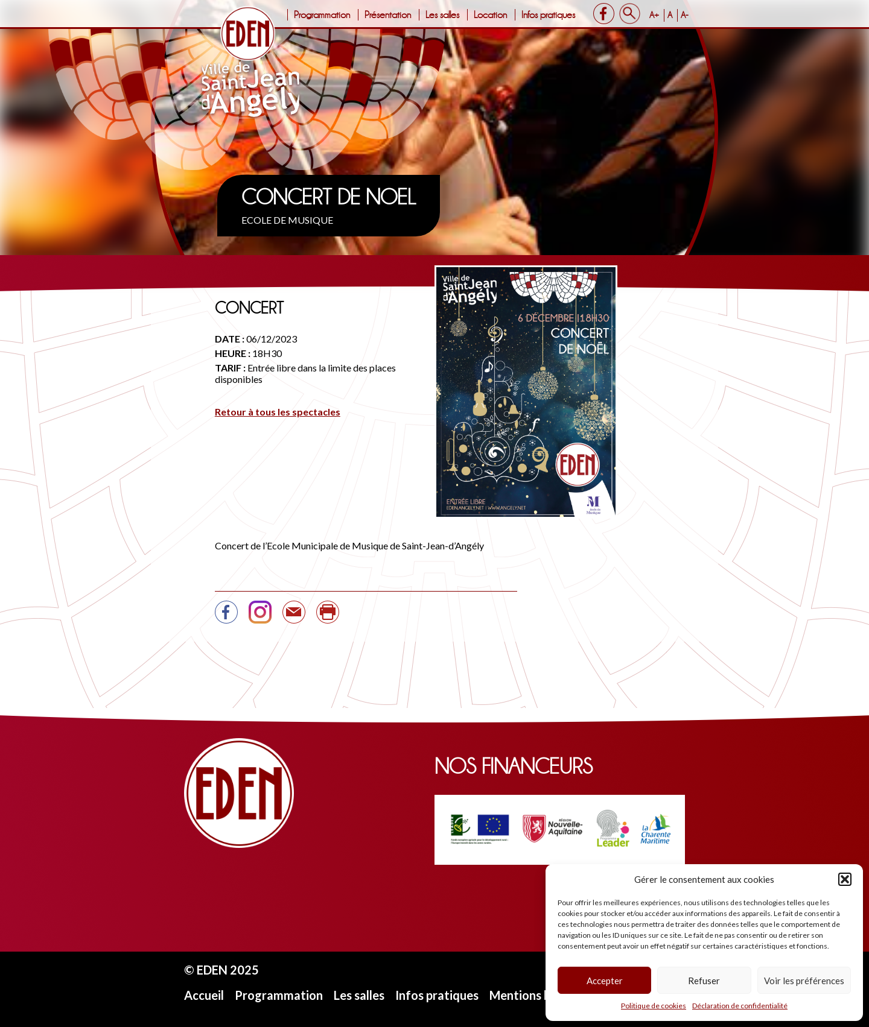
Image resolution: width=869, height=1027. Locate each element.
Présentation (387, 15)
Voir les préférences (804, 980)
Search (629, 13)
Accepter (605, 980)
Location (490, 15)
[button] (845, 879)
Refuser (704, 980)
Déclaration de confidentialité (740, 1005)
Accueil (204, 995)
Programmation (322, 15)
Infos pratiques (548, 15)
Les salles (442, 15)
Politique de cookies (653, 1005)
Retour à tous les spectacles (277, 411)
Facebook (603, 13)
